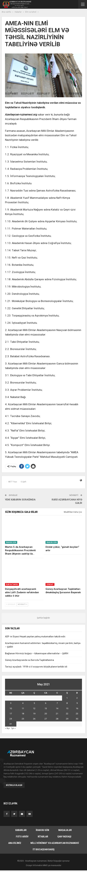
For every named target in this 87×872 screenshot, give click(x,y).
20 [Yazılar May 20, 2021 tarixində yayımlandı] (46, 713)
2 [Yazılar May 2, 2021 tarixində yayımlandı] (77, 698)
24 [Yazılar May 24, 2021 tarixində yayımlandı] (11, 719)
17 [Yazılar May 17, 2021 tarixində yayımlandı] (11, 713)
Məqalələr (65, 830)
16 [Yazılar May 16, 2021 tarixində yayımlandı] (77, 708)
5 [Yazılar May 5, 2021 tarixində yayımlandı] (34, 703)
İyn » (13, 728)
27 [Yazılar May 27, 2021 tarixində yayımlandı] (46, 719)
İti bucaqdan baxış (43, 849)
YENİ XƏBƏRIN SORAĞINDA (20, 499)
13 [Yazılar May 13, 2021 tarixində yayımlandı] (46, 708)
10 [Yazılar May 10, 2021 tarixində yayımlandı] (11, 708)
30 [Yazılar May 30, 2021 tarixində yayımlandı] (77, 719)
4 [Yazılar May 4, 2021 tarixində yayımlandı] (22, 703)
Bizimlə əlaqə (14, 785)
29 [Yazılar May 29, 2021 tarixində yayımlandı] (67, 719)
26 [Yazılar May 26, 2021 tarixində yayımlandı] (34, 719)
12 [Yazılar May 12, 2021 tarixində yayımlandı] (34, 708)
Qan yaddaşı (64, 836)
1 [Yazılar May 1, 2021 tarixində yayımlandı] (67, 698)
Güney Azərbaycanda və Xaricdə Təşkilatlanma (29, 660)
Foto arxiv (22, 836)
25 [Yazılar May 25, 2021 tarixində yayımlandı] (23, 719)
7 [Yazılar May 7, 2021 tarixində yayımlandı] (57, 703)
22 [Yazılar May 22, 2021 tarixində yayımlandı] (67, 713)
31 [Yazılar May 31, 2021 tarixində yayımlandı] (11, 724)
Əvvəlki (10, 604)
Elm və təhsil (12, 584)
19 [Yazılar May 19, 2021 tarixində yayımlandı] (34, 713)
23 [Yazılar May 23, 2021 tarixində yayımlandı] (77, 713)
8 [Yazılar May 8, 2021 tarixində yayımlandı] (67, 703)
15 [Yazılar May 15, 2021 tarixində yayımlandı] (67, 708)
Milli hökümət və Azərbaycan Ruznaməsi (54, 843)
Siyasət (49, 584)
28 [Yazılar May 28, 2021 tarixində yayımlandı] (57, 719)
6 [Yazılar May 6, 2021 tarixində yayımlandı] (45, 703)
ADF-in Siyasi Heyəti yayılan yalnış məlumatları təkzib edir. (35, 636)
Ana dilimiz (14, 843)
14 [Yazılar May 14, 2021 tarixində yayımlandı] (57, 708)
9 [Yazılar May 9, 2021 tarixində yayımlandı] (77, 703)
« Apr (7, 728)
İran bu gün (11, 542)
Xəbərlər (21, 830)
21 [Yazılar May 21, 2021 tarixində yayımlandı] (57, 713)
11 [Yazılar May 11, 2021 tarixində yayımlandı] (23, 708)
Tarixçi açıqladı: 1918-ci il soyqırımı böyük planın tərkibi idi (36, 666)
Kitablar (43, 836)
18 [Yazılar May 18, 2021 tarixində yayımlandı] (23, 713)
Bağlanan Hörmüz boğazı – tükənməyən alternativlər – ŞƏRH (36, 653)
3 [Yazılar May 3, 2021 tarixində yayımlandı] (10, 703)
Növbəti (22, 604)
